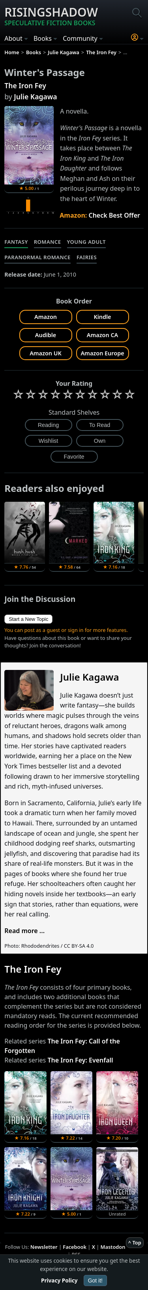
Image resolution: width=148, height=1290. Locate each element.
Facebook (74, 1246)
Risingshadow (51, 16)
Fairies (87, 257)
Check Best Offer (114, 215)
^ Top (134, 1242)
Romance (47, 241)
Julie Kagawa (35, 96)
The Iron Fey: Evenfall (80, 1060)
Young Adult (86, 241)
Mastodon (113, 1246)
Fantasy (16, 241)
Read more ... (24, 930)
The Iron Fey (25, 85)
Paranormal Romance (37, 257)
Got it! (95, 1280)
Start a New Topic (28, 619)
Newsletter (44, 1246)
